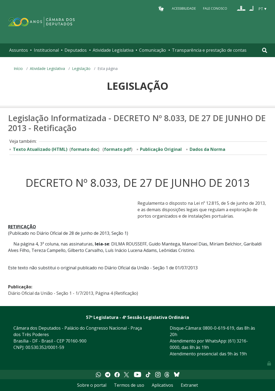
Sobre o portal (91, 385)
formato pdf (117, 149)
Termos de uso (129, 385)
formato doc (84, 149)
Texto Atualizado (40, 149)
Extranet (189, 385)
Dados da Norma (207, 149)
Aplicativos (162, 385)
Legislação (81, 68)
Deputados (75, 50)
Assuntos (18, 50)
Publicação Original (161, 149)
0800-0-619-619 (218, 328)
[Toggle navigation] (265, 50)
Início (18, 68)
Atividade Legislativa (113, 50)
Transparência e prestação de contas (209, 50)
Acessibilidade (184, 8)
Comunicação (152, 50)
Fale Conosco (215, 8)
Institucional (46, 50)
